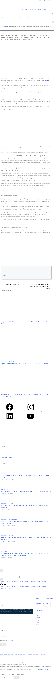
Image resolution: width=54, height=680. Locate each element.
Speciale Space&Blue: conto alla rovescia (11, 284)
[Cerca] (1, 579)
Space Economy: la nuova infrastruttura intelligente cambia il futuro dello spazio (26, 491)
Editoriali (21, 9)
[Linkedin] (4, 584)
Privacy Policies (10, 640)
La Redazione (35, 0)
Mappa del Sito (48, 606)
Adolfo (47, 80)
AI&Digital (3, 489)
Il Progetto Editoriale (43, 0)
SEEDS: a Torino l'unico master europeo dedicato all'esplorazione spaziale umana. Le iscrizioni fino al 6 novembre (40, 285)
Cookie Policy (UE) (49, 605)
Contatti (50, 0)
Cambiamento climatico (6, 17)
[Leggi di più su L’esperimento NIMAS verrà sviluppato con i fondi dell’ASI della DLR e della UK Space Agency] (26, 305)
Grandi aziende (11, 320)
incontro (3, 85)
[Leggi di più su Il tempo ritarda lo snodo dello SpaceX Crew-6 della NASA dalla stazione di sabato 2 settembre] (26, 343)
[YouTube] (5, 584)
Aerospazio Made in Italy (8, 457)
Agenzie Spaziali (33, 9)
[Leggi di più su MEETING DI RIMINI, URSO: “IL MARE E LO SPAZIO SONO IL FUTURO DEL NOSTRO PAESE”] (17, 380)
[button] (46, 9)
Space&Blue (15, 17)
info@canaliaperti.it (47, 662)
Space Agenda (22, 17)
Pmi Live (39, 608)
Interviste (29, 17)
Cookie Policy (46, 669)
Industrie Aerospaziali (42, 9)
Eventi (38, 622)
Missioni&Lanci (40, 620)
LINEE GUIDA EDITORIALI (12, 654)
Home (2, 26)
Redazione (3, 275)
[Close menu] (1, 570)
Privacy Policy (48, 603)
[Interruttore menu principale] (53, 22)
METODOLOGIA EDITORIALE (24, 654)
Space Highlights (4, 551)
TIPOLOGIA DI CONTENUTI (35, 654)
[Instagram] (2, 584)
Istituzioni (26, 9)
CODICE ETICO (3, 654)
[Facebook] (0, 584)
